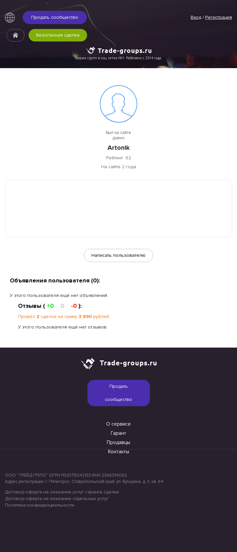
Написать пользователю (118, 255)
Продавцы (118, 442)
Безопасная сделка (58, 35)
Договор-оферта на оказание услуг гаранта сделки (62, 492)
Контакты (118, 452)
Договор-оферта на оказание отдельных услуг (57, 498)
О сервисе (118, 424)
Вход (196, 17)
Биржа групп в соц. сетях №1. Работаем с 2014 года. (118, 58)
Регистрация (218, 17)
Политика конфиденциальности (39, 505)
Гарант (118, 433)
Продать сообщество (54, 17)
